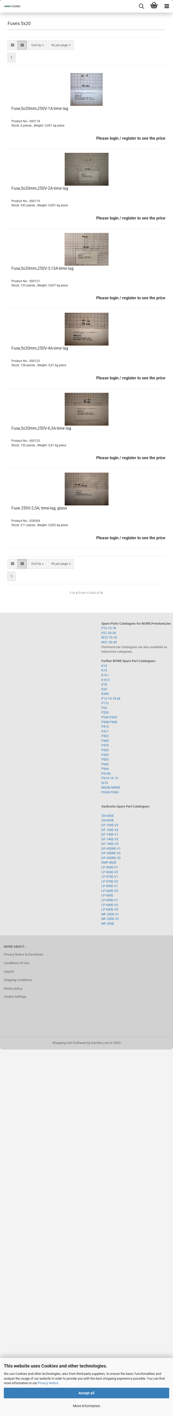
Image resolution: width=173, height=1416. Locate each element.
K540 (105, 694)
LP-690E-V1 (109, 900)
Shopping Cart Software (69, 1043)
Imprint (9, 971)
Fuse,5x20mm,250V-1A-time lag (39, 108)
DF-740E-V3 (109, 844)
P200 (105, 712)
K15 (104, 670)
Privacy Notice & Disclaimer (23, 954)
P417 (105, 731)
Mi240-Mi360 (110, 787)
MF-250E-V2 (110, 919)
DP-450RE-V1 (111, 848)
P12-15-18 (108, 628)
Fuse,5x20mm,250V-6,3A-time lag (41, 428)
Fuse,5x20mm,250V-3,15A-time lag (42, 268)
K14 (104, 666)
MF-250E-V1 (110, 914)
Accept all (86, 1393)
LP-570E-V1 (109, 876)
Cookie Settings (15, 996)
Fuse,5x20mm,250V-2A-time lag (39, 188)
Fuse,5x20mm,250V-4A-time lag (39, 348)
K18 (104, 684)
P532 (105, 759)
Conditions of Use (16, 963)
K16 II (105, 680)
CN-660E (107, 820)
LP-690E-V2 (109, 905)
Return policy (13, 988)
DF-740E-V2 (109, 839)
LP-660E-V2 (109, 891)
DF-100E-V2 (109, 825)
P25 (104, 708)
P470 (105, 745)
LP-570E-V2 (109, 881)
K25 (104, 689)
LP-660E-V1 (109, 886)
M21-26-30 (109, 642)
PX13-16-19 (109, 778)
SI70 (104, 783)
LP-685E (107, 895)
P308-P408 (109, 722)
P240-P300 (109, 717)
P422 (105, 736)
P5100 (105, 773)
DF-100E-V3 (109, 830)
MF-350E (107, 923)
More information (86, 1406)
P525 (105, 755)
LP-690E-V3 (109, 909)
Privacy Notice (48, 1383)
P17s (105, 703)
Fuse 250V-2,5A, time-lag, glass (39, 508)
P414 (105, 726)
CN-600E (107, 816)
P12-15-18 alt (110, 698)
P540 (105, 764)
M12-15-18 (109, 637)
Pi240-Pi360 (110, 792)
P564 (105, 769)
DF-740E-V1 (109, 834)
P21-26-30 (108, 633)
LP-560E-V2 (109, 872)
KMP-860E (108, 862)
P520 (105, 750)
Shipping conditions (18, 980)
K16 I (105, 675)
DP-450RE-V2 (111, 853)
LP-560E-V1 (109, 867)
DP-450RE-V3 (111, 858)
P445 (105, 741)
